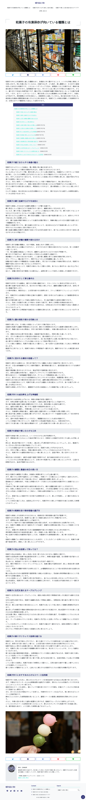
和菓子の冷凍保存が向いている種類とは (18, 8)
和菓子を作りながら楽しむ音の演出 (43, 8)
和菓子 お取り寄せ (23, 778)
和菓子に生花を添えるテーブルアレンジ (27, 148)
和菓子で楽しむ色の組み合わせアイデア (67, 8)
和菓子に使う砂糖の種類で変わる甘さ (27, 118)
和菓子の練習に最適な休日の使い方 (26, 138)
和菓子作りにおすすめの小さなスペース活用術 (29, 154)
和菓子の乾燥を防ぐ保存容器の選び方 (27, 141)
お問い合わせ (43, 11)
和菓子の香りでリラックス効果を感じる (27, 151)
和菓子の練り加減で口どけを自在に (26, 115)
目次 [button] (43, 105)
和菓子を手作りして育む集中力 (25, 122)
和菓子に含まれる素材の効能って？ (26, 128)
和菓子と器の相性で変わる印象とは (26, 125)
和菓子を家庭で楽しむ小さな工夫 (25, 135)
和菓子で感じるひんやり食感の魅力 (26, 112)
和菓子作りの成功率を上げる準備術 (26, 131)
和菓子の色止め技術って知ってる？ (26, 145)
